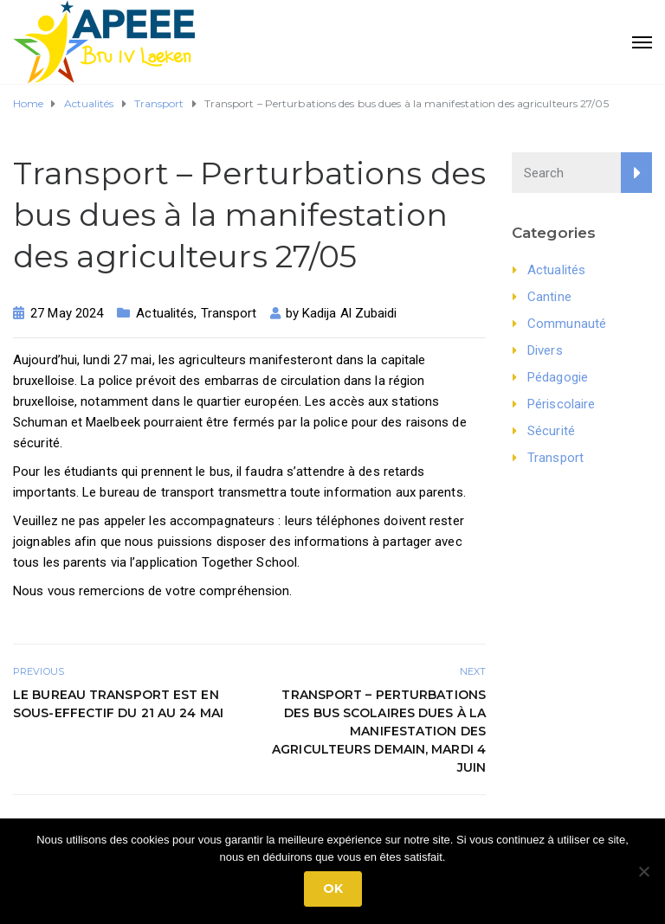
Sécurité (551, 431)
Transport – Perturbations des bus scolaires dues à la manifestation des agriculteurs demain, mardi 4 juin (379, 731)
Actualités (165, 313)
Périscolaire (561, 404)
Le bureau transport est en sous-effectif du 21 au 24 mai (118, 704)
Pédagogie (557, 377)
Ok (333, 888)
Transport (229, 313)
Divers (545, 350)
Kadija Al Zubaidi (349, 313)
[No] (643, 871)
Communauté (566, 323)
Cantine (549, 297)
